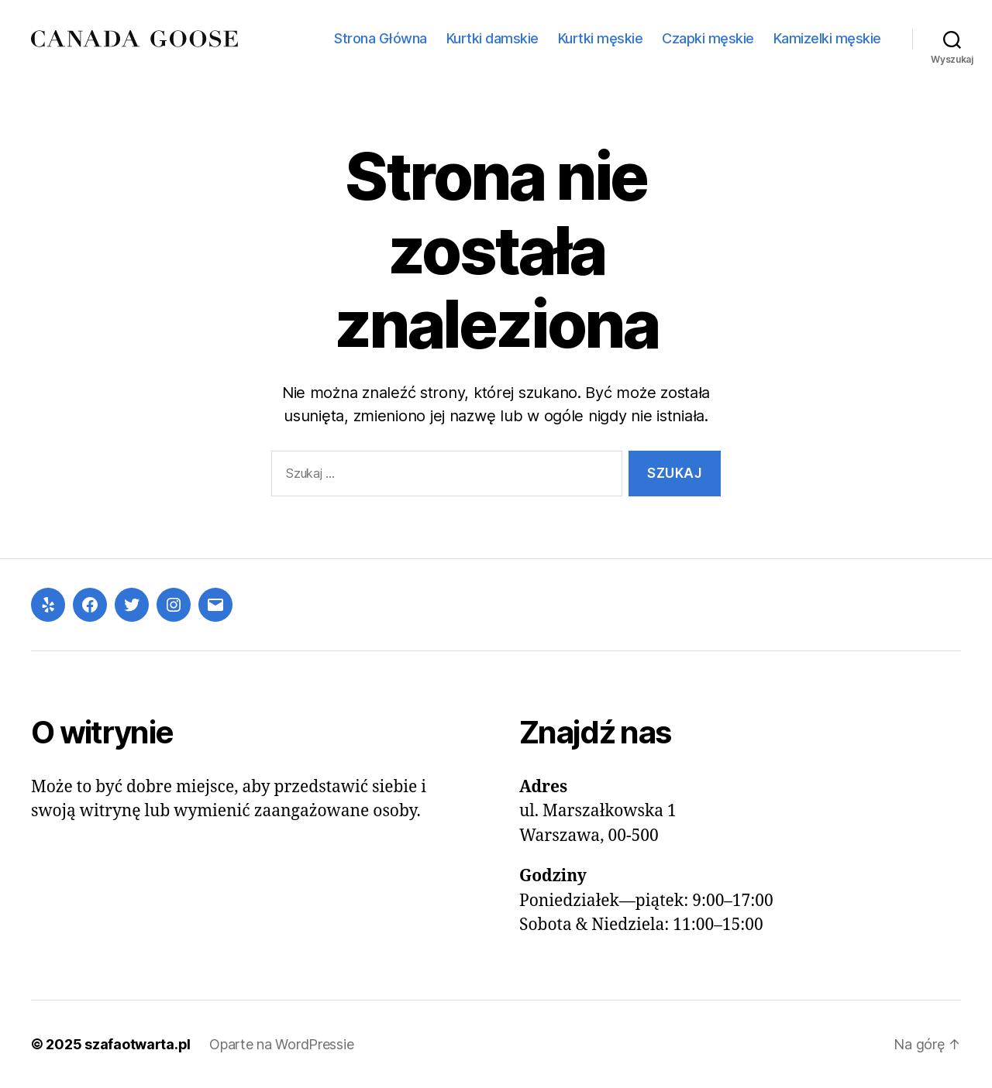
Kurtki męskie (600, 38)
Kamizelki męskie (827, 38)
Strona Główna (380, 38)
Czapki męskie (708, 38)
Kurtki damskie (492, 38)
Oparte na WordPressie (281, 1044)
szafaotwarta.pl (137, 1044)
